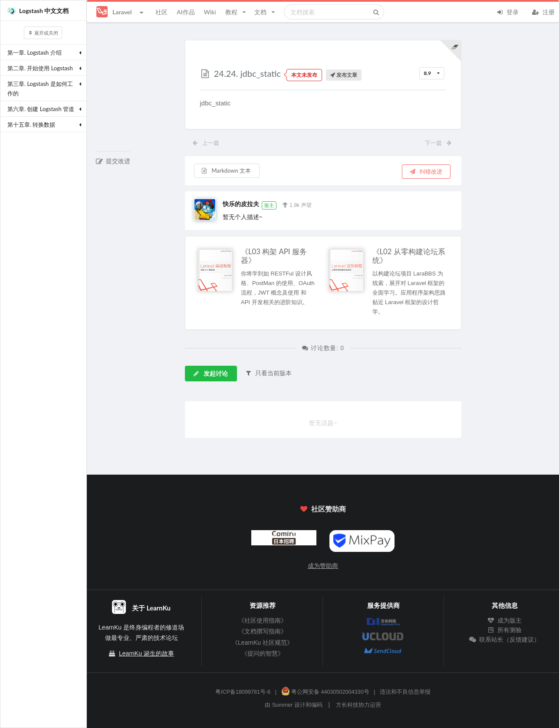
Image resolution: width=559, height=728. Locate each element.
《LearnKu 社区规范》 (262, 642)
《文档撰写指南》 (262, 631)
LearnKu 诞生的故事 (146, 653)
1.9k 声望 (297, 204)
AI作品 (185, 12)
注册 (543, 11)
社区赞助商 (323, 509)
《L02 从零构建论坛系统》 (408, 256)
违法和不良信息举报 (405, 692)
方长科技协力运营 (358, 705)
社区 (161, 12)
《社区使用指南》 (262, 620)
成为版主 (504, 620)
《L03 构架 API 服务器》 (274, 256)
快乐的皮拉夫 (241, 203)
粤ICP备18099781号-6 (242, 692)
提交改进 (113, 160)
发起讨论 (210, 373)
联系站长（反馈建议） (504, 639)
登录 (507, 11)
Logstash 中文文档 (38, 10)
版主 (269, 205)
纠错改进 (425, 171)
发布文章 (343, 75)
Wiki (210, 12)
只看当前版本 (268, 373)
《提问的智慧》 (262, 653)
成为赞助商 (323, 565)
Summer (282, 705)
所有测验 (504, 629)
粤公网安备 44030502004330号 (325, 692)
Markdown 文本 (226, 170)
